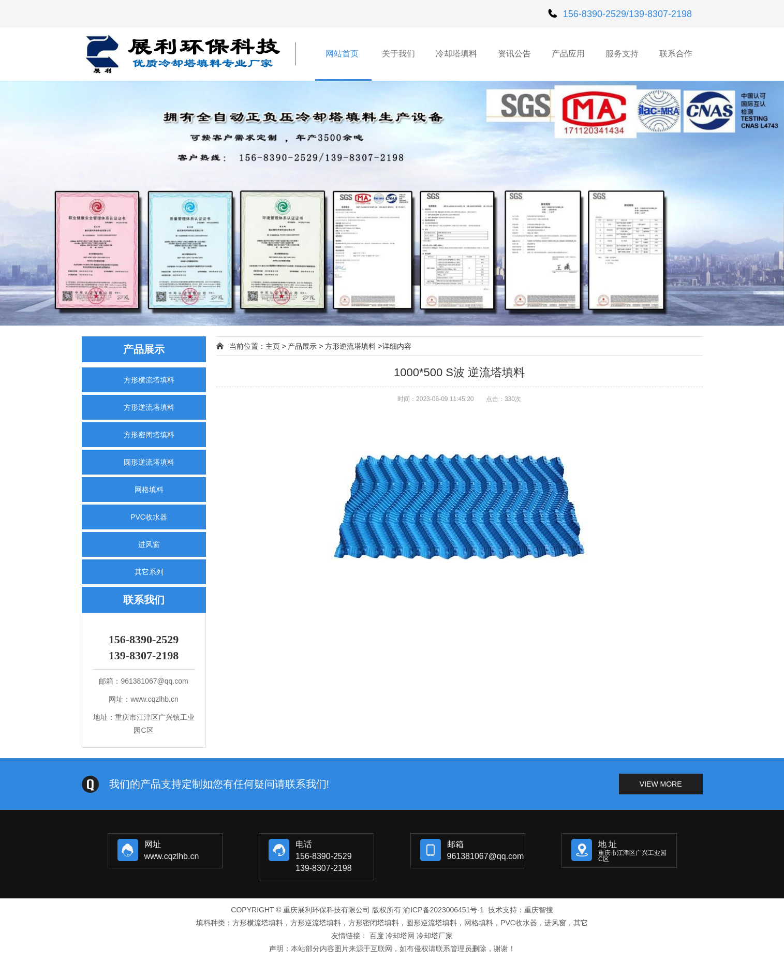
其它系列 (149, 572)
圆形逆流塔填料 (149, 462)
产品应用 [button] (568, 53)
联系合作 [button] (675, 53)
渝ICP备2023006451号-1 (443, 910)
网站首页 (343, 53)
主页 (272, 346)
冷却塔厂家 (435, 936)
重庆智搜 (538, 910)
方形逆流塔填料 (149, 407)
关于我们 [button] (398, 53)
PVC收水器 (148, 517)
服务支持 (622, 53)
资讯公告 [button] (514, 53)
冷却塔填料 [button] (456, 53)
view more (661, 784)
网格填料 (149, 489)
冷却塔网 (400, 936)
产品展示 (302, 346)
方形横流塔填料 (149, 380)
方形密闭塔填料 (149, 435)
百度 (376, 936)
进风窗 (149, 544)
